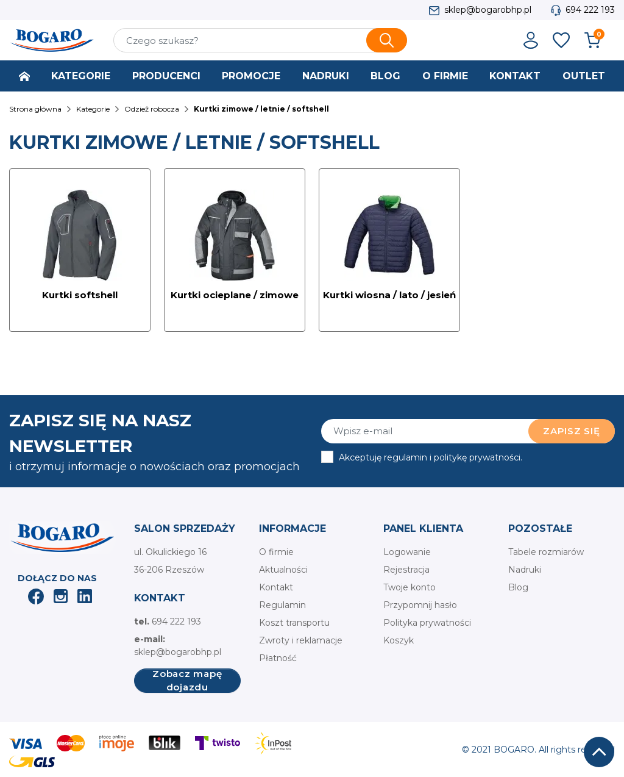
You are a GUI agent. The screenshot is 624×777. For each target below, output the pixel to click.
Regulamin (282, 605)
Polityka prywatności (427, 622)
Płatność (278, 658)
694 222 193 (590, 9)
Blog (518, 587)
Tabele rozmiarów (546, 551)
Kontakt (276, 587)
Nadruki (524, 569)
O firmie (276, 551)
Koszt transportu (294, 622)
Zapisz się (571, 431)
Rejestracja (406, 569)
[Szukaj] (260, 40)
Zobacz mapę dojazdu (187, 680)
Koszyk (398, 640)
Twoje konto (409, 587)
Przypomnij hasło (420, 605)
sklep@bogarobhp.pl (487, 9)
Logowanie (407, 551)
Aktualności (283, 569)
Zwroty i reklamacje (300, 640)
